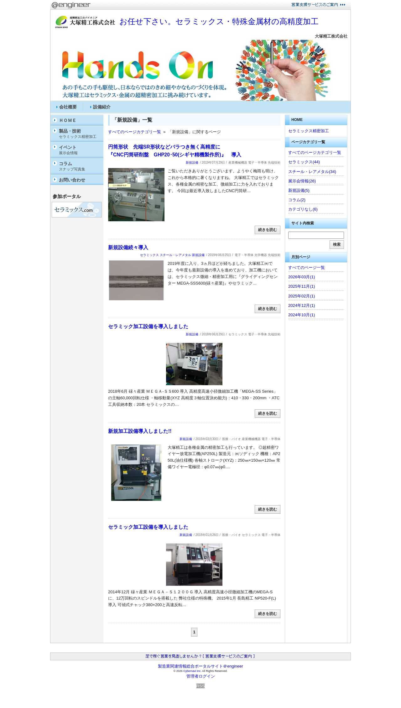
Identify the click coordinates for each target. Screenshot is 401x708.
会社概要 (68, 106)
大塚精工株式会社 (331, 36)
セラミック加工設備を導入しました (148, 326)
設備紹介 (102, 106)
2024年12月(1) (301, 305)
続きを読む (267, 230)
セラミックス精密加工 (308, 130)
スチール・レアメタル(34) (312, 171)
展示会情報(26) (302, 181)
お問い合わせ (72, 179)
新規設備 (192, 162)
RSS (200, 686)
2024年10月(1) (301, 314)
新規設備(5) (299, 190)
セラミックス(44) (304, 162)
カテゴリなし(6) (303, 209)
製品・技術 (79, 133)
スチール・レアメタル (175, 255)
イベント (79, 150)
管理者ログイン (200, 676)
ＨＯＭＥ (67, 120)
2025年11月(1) (301, 286)
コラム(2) (296, 199)
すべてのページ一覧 (306, 267)
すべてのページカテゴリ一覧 (134, 131)
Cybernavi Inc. (192, 671)
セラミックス (149, 255)
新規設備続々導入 (128, 247)
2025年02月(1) (301, 296)
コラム (79, 166)
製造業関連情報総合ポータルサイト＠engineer (200, 666)
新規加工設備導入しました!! (139, 431)
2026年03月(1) (301, 277)
